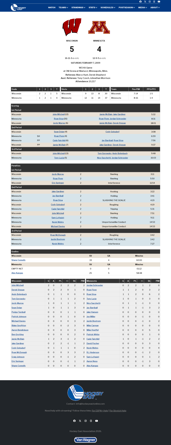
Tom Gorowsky (104, 153)
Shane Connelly (18, 258)
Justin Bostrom (58, 237)
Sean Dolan (59, 131)
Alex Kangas (17, 270)
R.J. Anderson (93, 348)
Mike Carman (93, 322)
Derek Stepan (119, 123)
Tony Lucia (59, 157)
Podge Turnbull (18, 309)
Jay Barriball (107, 140)
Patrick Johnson (19, 313)
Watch (51, 7)
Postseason (126, 7)
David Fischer (93, 339)
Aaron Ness (92, 357)
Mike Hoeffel (93, 326)
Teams (62, 7)
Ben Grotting (18, 331)
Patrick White (93, 331)
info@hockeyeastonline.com (90, 399)
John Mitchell (59, 114)
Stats (92, 7)
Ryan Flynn (104, 118)
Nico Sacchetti (104, 157)
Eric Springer (58, 182)
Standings (77, 7)
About (154, 7)
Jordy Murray (59, 123)
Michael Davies (58, 224)
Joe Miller (91, 313)
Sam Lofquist (58, 216)
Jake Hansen (92, 309)
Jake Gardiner (119, 114)
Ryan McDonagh (58, 233)
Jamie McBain (105, 114)
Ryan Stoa (58, 118)
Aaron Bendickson (20, 326)
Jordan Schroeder (118, 118)
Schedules (107, 7)
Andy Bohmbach (119, 153)
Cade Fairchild (59, 140)
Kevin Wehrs (58, 220)
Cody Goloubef (112, 131)
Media (141, 7)
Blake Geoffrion (19, 322)
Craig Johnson (18, 352)
